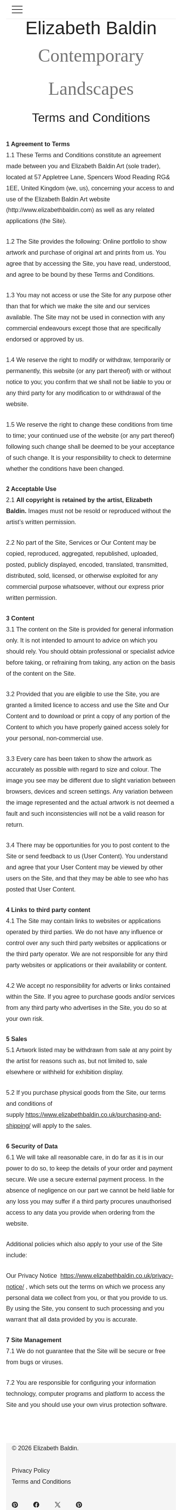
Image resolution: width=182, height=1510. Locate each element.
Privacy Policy (31, 1470)
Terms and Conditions (41, 1481)
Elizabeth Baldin (90, 28)
